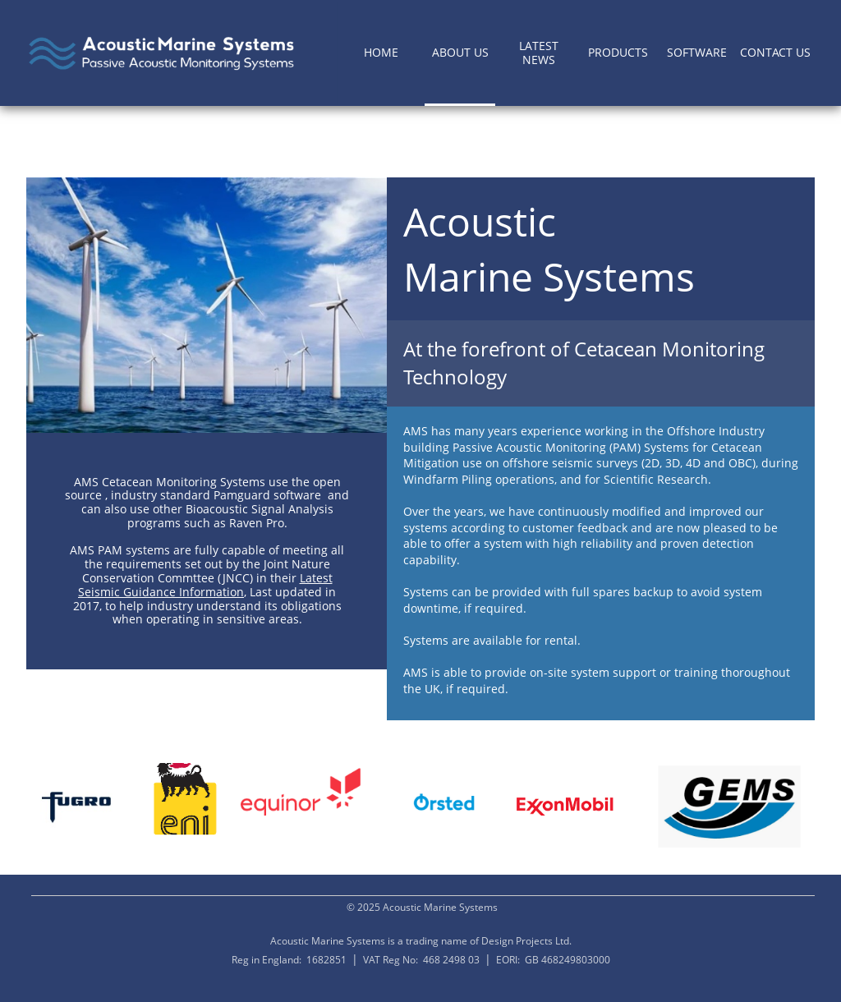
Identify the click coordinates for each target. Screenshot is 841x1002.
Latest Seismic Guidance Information (205, 585)
